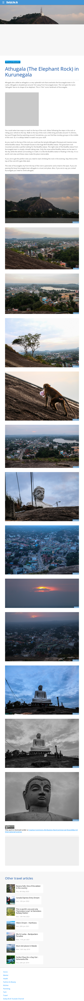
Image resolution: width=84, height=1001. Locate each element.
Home (5, 972)
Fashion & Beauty (9, 982)
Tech (5, 992)
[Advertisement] (42, 40)
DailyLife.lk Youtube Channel (13, 999)
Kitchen (6, 985)
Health (5, 979)
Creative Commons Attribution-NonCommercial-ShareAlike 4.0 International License (41, 831)
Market (5, 975)
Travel (5, 995)
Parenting (6, 989)
